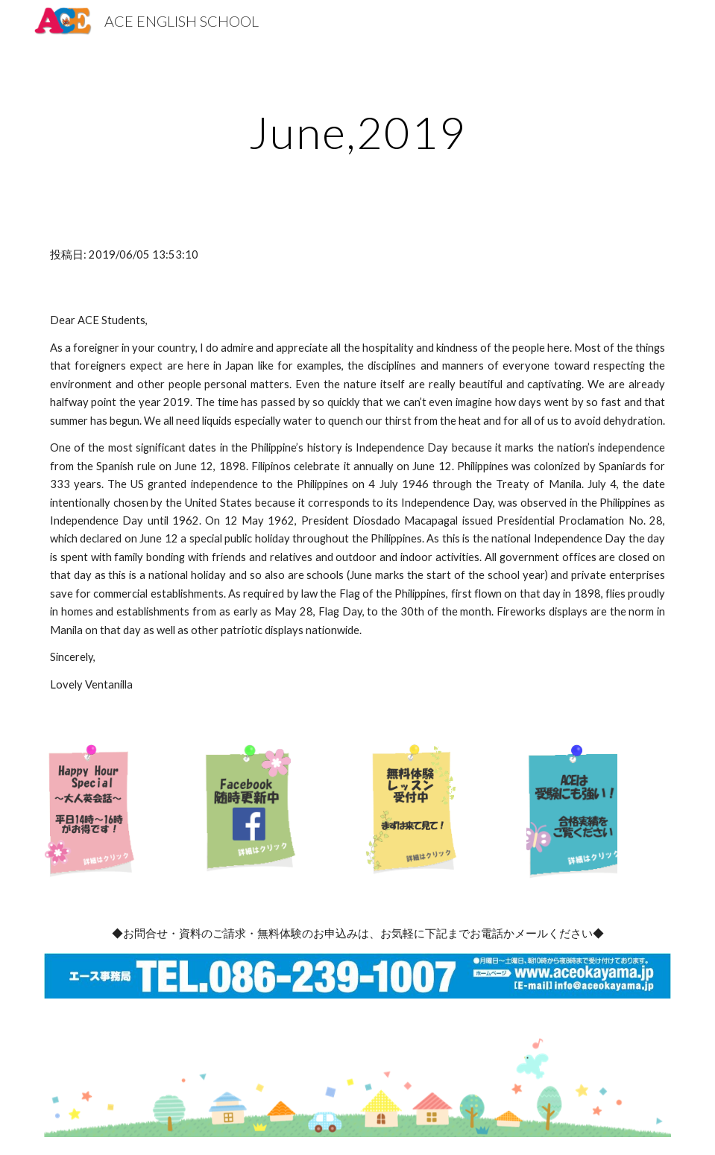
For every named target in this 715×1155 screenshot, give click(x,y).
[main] (357, 131)
